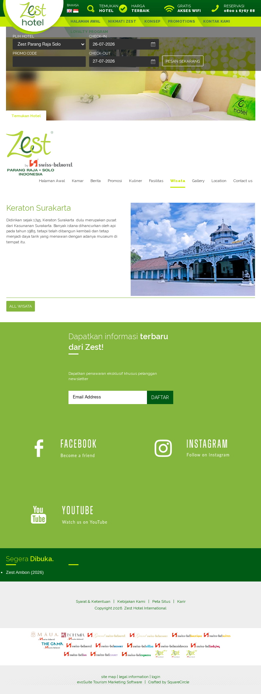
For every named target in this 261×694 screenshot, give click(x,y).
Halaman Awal (52, 180)
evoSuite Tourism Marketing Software (109, 682)
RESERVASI (239, 8)
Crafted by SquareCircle (168, 682)
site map (108, 677)
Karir (181, 601)
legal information (134, 677)
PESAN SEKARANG (183, 61)
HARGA (140, 8)
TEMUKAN (108, 8)
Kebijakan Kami (131, 601)
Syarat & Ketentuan (93, 601)
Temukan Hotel (26, 116)
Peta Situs (161, 601)
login (156, 677)
